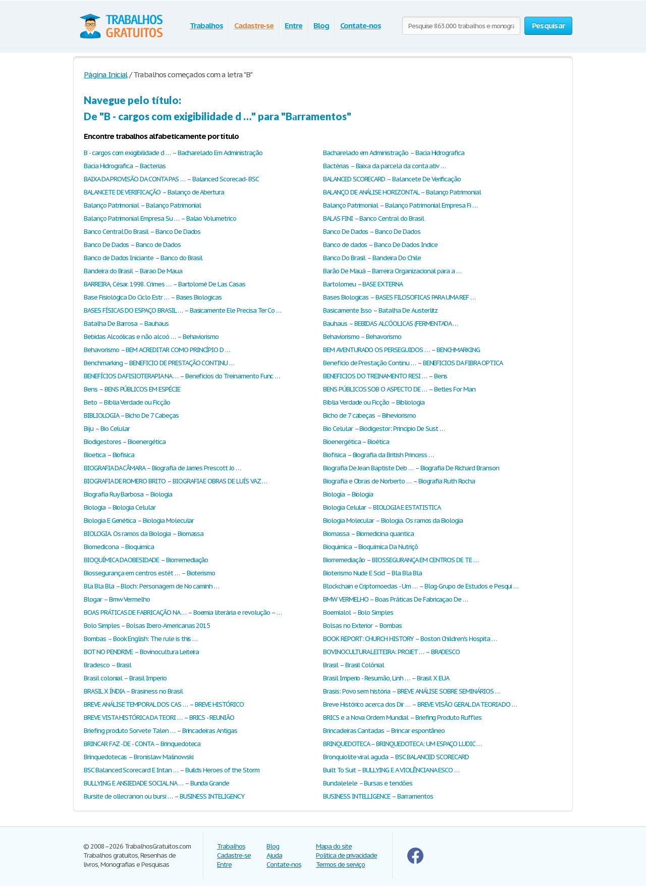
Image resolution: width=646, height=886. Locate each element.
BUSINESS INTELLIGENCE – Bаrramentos (378, 796)
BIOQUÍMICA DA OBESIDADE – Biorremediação (146, 560)
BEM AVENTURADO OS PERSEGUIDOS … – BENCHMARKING (401, 350)
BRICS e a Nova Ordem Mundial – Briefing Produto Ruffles (402, 717)
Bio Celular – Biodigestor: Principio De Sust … (384, 428)
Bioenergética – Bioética (356, 441)
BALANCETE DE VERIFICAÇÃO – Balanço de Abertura (154, 192)
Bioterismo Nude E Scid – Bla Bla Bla (372, 573)
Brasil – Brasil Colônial (353, 665)
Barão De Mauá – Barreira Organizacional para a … (392, 271)
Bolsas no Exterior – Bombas (362, 625)
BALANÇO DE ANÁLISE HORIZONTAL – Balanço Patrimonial (402, 192)
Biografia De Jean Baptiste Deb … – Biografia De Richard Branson (411, 468)
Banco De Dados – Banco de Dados (132, 244)
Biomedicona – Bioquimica (119, 547)
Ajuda (274, 855)
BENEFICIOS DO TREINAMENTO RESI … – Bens (385, 376)
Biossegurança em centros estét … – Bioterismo (149, 573)
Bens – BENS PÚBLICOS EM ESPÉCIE (132, 389)
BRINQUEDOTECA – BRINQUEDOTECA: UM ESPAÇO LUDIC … (402, 744)
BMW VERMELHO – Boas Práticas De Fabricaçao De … (395, 599)
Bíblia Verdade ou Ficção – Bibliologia (373, 402)
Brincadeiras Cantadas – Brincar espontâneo (384, 730)
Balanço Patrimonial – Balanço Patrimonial (142, 205)
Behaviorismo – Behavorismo (362, 336)
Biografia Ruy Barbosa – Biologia (128, 494)
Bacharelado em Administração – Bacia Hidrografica (393, 153)
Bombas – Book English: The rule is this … (140, 638)
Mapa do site (334, 846)
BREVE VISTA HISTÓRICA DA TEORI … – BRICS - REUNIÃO (159, 717)
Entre (293, 25)
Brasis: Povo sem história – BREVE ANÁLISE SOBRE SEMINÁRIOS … (411, 691)
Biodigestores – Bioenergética (125, 441)
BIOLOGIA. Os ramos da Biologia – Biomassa (143, 533)
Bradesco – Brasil (107, 665)
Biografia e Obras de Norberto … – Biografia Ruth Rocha (399, 481)
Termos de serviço (340, 864)
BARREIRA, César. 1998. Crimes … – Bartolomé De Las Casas (164, 284)
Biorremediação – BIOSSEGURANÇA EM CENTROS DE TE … (400, 560)
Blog (321, 25)
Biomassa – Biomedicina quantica (368, 533)
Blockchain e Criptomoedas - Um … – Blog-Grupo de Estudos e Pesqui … (420, 586)
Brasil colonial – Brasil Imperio (125, 678)
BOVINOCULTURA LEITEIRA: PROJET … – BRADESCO (391, 652)
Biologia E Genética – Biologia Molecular (139, 520)
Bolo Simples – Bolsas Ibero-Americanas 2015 (147, 625)
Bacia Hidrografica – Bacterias (125, 166)
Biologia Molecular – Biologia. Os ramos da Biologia (393, 520)
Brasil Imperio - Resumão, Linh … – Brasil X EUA (386, 678)
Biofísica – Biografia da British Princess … (378, 455)
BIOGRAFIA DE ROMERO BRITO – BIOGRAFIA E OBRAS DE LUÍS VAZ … (175, 481)
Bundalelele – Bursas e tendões (367, 783)
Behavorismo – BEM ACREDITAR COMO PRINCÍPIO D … (157, 350)
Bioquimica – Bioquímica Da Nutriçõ (370, 547)
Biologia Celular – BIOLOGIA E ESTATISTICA (382, 507)
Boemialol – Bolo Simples (358, 612)
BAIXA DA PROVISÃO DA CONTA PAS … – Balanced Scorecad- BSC (171, 179)
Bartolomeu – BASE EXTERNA (363, 284)
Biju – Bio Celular (107, 428)
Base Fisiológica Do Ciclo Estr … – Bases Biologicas (153, 297)
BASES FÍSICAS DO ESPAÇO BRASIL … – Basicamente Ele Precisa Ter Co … (182, 310)
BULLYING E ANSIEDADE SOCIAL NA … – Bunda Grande (156, 783)
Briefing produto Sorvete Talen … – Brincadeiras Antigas (160, 730)
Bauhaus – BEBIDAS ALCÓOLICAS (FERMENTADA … (390, 323)
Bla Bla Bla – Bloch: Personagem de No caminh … (151, 586)
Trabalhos (206, 25)
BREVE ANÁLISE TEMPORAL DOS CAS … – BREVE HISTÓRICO (164, 704)
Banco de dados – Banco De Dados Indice (380, 244)
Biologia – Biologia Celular (119, 507)
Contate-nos (360, 25)
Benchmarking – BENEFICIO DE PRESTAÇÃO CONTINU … (159, 363)
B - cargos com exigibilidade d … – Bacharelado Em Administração (173, 153)
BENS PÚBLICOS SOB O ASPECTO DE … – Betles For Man (399, 389)
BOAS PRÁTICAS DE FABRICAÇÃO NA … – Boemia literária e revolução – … (183, 612)
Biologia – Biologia (348, 494)
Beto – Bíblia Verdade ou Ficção (127, 402)
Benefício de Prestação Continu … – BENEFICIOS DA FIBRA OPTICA (413, 363)
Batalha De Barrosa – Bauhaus (126, 323)
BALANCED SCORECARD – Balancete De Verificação (392, 179)
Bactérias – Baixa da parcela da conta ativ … (384, 166)
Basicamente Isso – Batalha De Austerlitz (380, 310)
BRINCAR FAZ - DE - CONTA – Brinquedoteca (142, 744)
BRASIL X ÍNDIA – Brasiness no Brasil (133, 691)
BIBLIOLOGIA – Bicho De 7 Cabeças (131, 415)
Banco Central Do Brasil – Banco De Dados (142, 231)
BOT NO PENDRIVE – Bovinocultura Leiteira (141, 652)
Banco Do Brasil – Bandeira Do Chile (372, 258)
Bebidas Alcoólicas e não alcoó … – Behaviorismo (151, 336)
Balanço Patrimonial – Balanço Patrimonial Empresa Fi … (400, 205)
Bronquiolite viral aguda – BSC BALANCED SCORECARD (396, 757)
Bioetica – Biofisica (109, 455)
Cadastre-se (254, 25)
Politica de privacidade (346, 855)
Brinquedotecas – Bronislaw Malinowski (138, 757)
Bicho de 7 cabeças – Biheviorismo (369, 415)
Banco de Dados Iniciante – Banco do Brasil (143, 258)
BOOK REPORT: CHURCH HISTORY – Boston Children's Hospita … (410, 638)
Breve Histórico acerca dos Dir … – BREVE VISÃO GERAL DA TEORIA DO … (420, 704)
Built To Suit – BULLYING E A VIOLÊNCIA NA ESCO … (391, 770)
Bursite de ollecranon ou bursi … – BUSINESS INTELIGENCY (164, 796)
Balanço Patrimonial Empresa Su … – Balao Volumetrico (160, 218)
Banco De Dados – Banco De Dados (371, 231)
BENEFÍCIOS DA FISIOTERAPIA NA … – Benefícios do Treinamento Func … (182, 376)
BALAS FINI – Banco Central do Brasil (373, 218)
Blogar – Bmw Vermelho (117, 599)
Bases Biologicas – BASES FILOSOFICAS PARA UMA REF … (399, 297)
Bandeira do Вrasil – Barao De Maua (133, 271)
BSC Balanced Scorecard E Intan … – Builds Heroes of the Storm (171, 770)
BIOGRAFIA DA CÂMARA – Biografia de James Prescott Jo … (162, 468)
